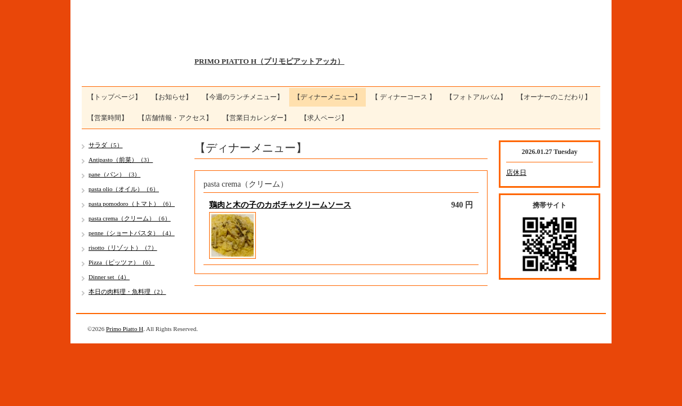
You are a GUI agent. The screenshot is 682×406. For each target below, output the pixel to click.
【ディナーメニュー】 (327, 97)
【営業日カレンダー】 (256, 118)
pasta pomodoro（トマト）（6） (131, 203)
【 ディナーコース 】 (403, 97)
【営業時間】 (107, 118)
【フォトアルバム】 (476, 97)
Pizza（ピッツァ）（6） (121, 262)
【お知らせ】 (172, 97)
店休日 (516, 172)
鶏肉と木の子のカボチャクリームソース (280, 205)
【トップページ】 (114, 97)
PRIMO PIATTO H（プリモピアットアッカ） (269, 61)
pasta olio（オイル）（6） (123, 189)
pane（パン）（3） (114, 174)
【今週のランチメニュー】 (243, 97)
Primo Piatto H (124, 328)
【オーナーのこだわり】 (554, 97)
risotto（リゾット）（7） (122, 247)
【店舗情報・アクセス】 (175, 118)
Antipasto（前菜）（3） (120, 159)
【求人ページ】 (324, 118)
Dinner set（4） (109, 276)
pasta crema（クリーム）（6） (129, 218)
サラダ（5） (105, 145)
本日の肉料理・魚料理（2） (127, 291)
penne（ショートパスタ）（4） (131, 233)
